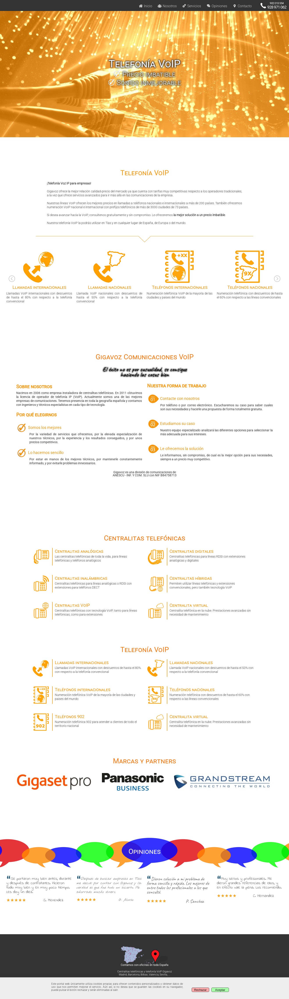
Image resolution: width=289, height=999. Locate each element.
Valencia (154, 974)
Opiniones (216, 6)
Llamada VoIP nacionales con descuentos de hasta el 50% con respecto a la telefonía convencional (202, 666)
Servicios (191, 6)
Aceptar (220, 990)
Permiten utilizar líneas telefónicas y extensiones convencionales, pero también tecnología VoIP (202, 582)
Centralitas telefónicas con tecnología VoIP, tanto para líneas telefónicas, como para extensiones (87, 609)
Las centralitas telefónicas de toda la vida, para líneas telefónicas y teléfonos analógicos (87, 555)
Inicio (145, 6)
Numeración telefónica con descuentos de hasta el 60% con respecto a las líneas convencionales (202, 693)
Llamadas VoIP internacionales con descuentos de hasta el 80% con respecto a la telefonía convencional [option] (39, 276)
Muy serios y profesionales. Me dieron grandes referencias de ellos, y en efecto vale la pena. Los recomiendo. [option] (250, 887)
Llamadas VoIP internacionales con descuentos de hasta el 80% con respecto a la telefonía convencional (87, 666)
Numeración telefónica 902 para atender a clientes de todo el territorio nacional (87, 720)
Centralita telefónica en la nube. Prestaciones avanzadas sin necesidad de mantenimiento (202, 609)
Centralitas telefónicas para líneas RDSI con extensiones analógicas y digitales (202, 555)
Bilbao (144, 974)
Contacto (242, 6)
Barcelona (133, 974)
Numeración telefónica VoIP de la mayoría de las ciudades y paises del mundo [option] (179, 274)
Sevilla (163, 974)
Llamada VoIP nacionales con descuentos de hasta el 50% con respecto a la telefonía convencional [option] (109, 276)
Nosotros (167, 6)
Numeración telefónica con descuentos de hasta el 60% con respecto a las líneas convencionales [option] (250, 274)
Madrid (123, 974)
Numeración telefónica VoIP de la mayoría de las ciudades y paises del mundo (87, 693)
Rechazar (200, 990)
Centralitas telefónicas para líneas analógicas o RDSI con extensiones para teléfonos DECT (87, 582)
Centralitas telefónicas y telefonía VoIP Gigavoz (144, 971)
